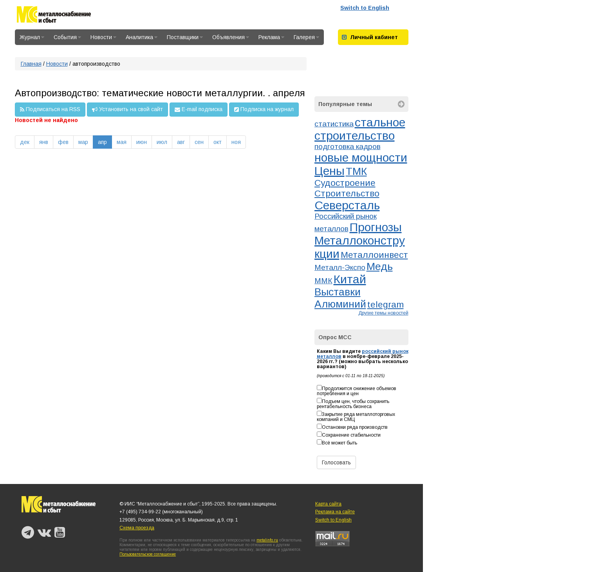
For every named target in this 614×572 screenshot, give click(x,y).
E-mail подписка (198, 109)
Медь (380, 266)
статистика (334, 124)
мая (121, 142)
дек (24, 142)
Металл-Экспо (339, 267)
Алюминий (340, 304)
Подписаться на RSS (50, 109)
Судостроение (345, 183)
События (67, 37)
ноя (236, 142)
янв (43, 142)
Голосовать (336, 462)
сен (199, 142)
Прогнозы (376, 227)
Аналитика (141, 37)
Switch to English (364, 8)
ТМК (356, 171)
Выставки (337, 292)
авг (181, 142)
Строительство (346, 193)
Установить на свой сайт (127, 109)
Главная (31, 64)
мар (83, 142)
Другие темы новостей (383, 313)
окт (217, 142)
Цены (329, 170)
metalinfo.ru (267, 540)
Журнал (32, 37)
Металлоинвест (374, 255)
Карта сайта (328, 504)
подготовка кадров (347, 146)
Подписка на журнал (264, 109)
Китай (350, 279)
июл (162, 142)
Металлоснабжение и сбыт (54, 15)
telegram (385, 304)
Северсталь (347, 205)
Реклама (271, 37)
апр (102, 142)
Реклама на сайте (335, 511)
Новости (103, 37)
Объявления (230, 37)
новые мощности (360, 157)
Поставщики (185, 37)
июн (141, 142)
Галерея (306, 37)
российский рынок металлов (362, 354)
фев (63, 142)
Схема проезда (136, 528)
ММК (323, 281)
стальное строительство (359, 129)
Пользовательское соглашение (147, 554)
